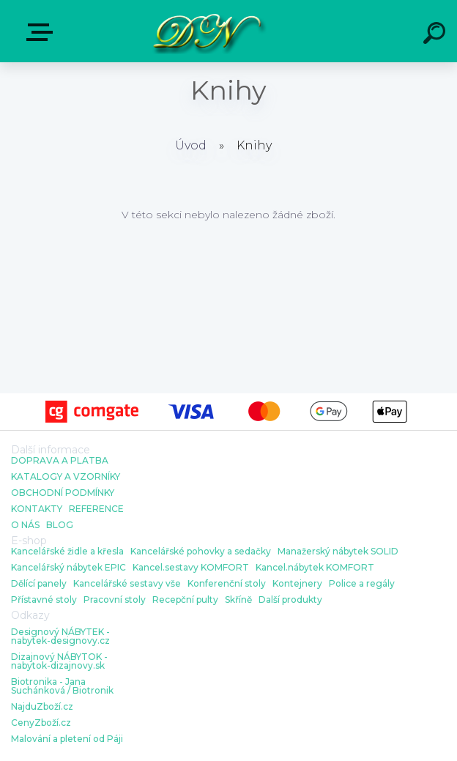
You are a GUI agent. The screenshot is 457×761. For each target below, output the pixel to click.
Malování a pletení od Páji (67, 739)
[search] (436, 35)
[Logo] (207, 31)
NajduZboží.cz (42, 706)
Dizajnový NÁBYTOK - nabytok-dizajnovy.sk (59, 661)
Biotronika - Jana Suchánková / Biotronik (62, 686)
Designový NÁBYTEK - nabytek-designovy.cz (60, 636)
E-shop (42, 32)
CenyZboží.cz (41, 723)
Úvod (191, 145)
